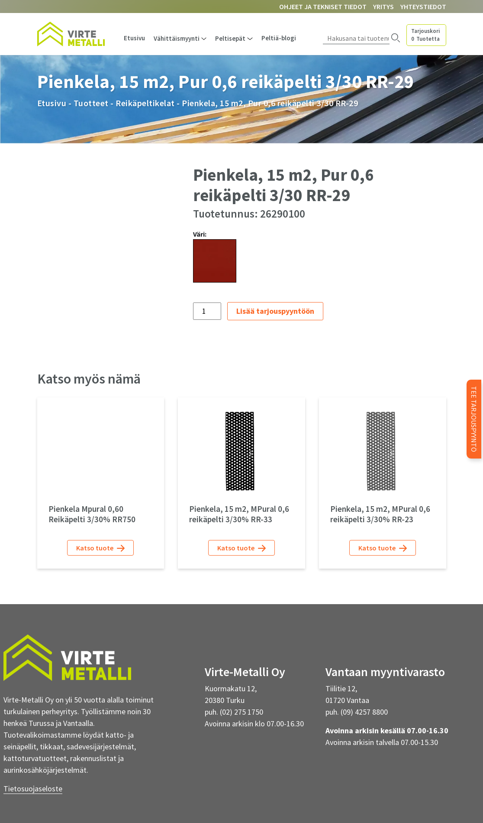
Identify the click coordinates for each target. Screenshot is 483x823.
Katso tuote (100, 548)
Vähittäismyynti (177, 38)
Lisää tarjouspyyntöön (275, 311)
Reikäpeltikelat (145, 103)
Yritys (383, 6)
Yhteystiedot (423, 6)
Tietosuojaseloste (32, 789)
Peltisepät (230, 38)
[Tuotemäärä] (207, 311)
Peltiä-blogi (278, 38)
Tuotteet (91, 103)
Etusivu (134, 38)
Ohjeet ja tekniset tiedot (323, 6)
